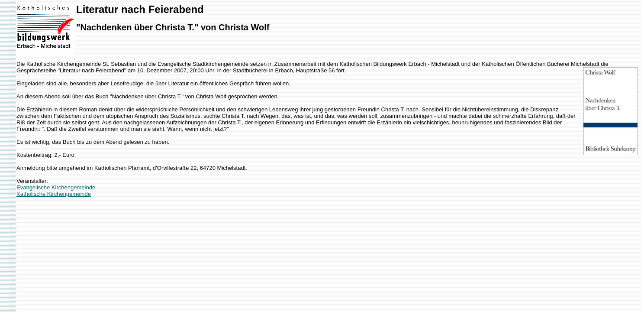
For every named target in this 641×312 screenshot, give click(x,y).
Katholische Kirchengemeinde (53, 194)
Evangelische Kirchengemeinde (55, 187)
